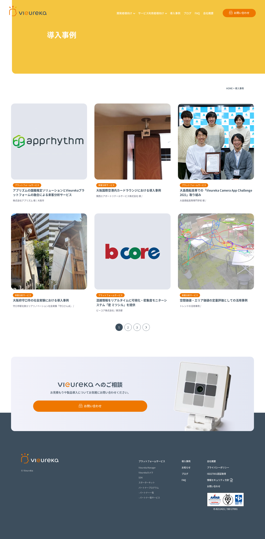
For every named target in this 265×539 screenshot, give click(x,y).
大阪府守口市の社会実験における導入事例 (41, 300)
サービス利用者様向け (151, 13)
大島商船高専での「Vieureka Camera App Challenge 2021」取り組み (216, 192)
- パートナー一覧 (146, 493)
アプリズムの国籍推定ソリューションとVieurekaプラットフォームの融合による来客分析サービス (48, 192)
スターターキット (147, 483)
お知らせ (186, 467)
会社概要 (208, 13)
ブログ (187, 13)
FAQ (197, 13)
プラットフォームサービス (152, 461)
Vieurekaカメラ (146, 473)
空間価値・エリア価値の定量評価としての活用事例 (214, 300)
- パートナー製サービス (149, 498)
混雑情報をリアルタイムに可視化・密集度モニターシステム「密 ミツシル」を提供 (131, 302)
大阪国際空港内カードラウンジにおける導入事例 (128, 190)
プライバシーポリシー (218, 467)
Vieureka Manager (147, 468)
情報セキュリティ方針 (218, 480)
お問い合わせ (239, 12)
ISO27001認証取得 (216, 474)
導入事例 (175, 13)
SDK (141, 478)
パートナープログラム (149, 488)
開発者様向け (124, 13)
